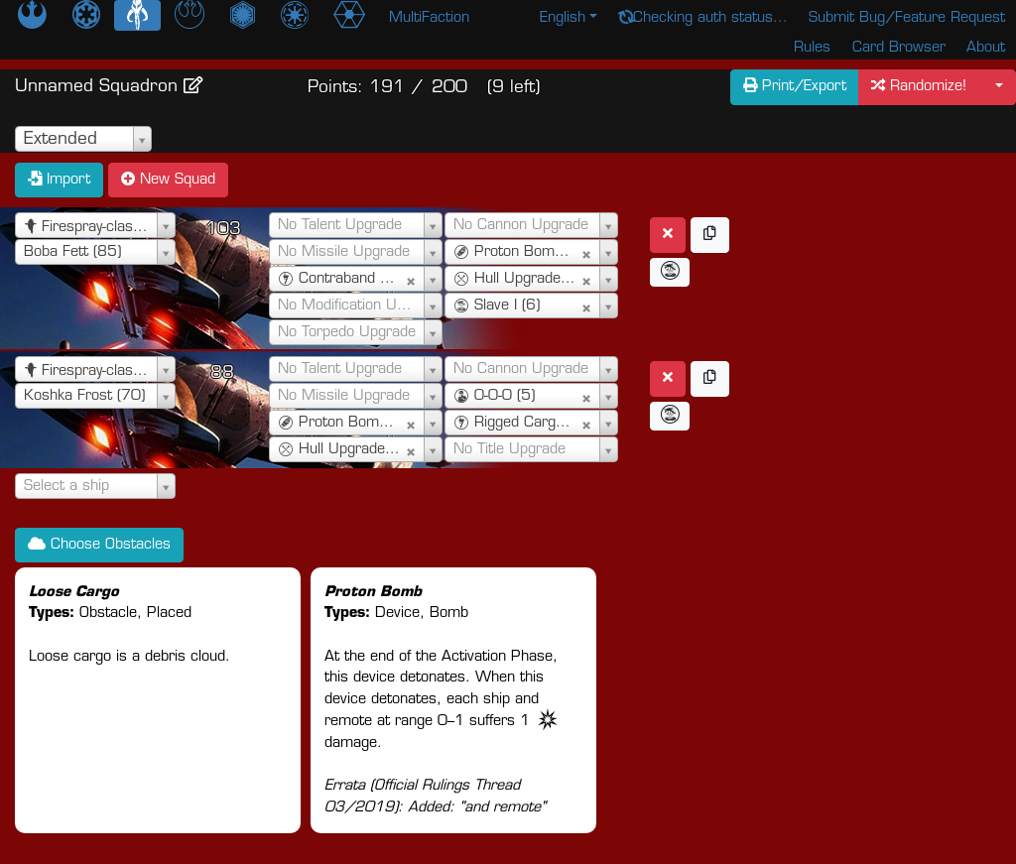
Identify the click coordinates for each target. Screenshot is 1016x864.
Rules (812, 48)
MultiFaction (429, 18)
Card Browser (899, 48)
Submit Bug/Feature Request (907, 18)
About (985, 48)
